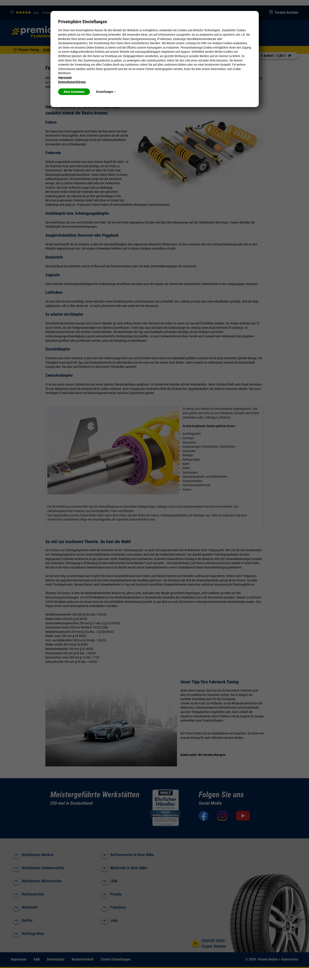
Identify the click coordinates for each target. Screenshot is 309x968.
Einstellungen (106, 91)
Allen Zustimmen (74, 91)
